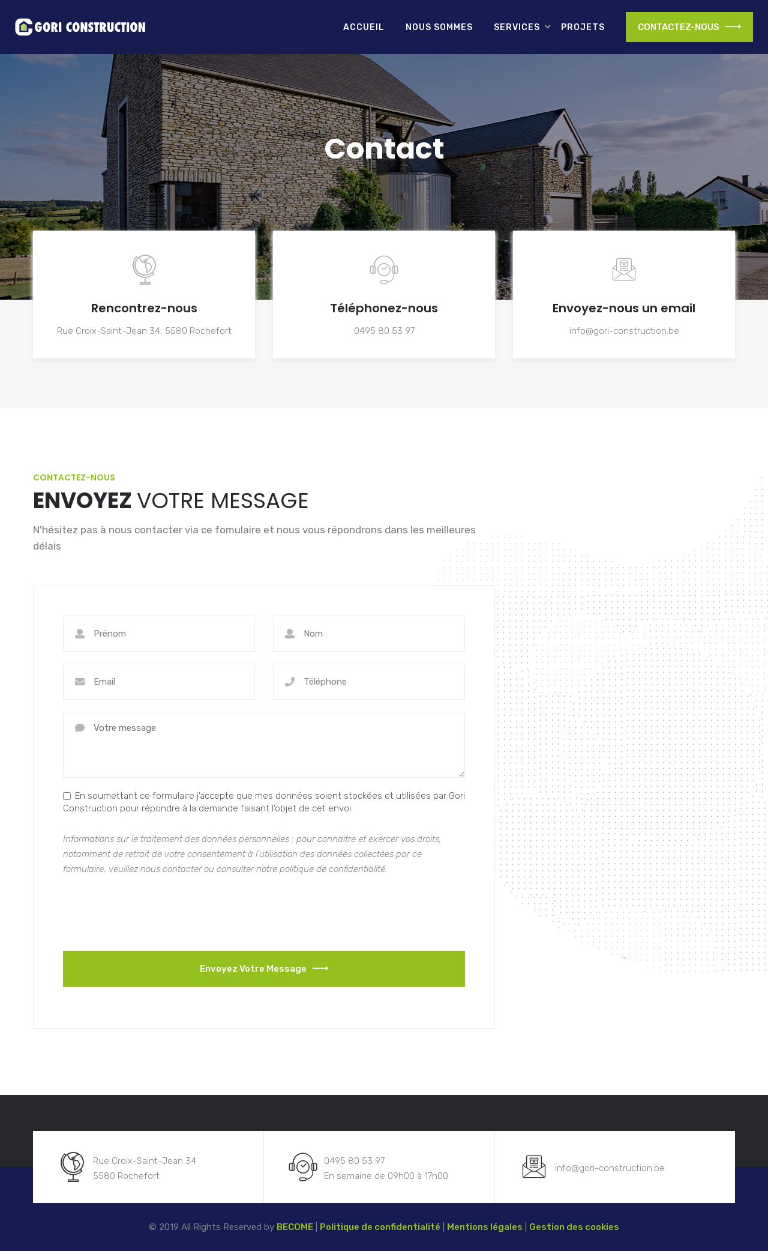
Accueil (364, 27)
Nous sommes (439, 27)
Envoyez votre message (264, 968)
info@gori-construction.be (624, 331)
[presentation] (154, 912)
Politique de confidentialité (380, 1227)
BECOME (295, 1227)
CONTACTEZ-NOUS (689, 27)
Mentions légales (485, 1227)
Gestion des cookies (574, 1227)
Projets (583, 27)
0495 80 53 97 (384, 331)
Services (517, 27)
